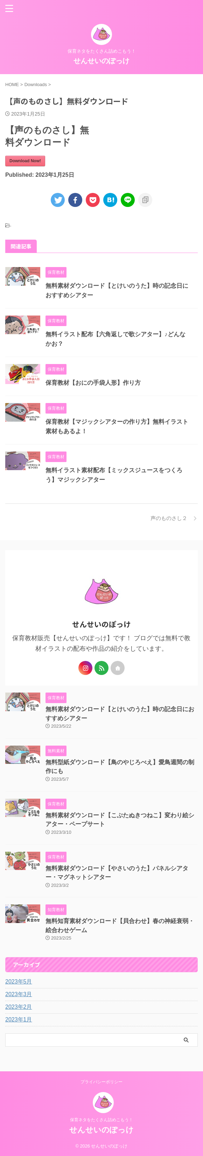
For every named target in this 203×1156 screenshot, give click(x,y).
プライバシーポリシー (101, 1081)
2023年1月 (18, 1019)
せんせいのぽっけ (102, 61)
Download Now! (25, 160)
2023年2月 (18, 1007)
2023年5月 (18, 982)
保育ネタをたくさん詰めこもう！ (101, 1119)
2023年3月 (18, 994)
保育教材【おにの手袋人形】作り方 (93, 382)
